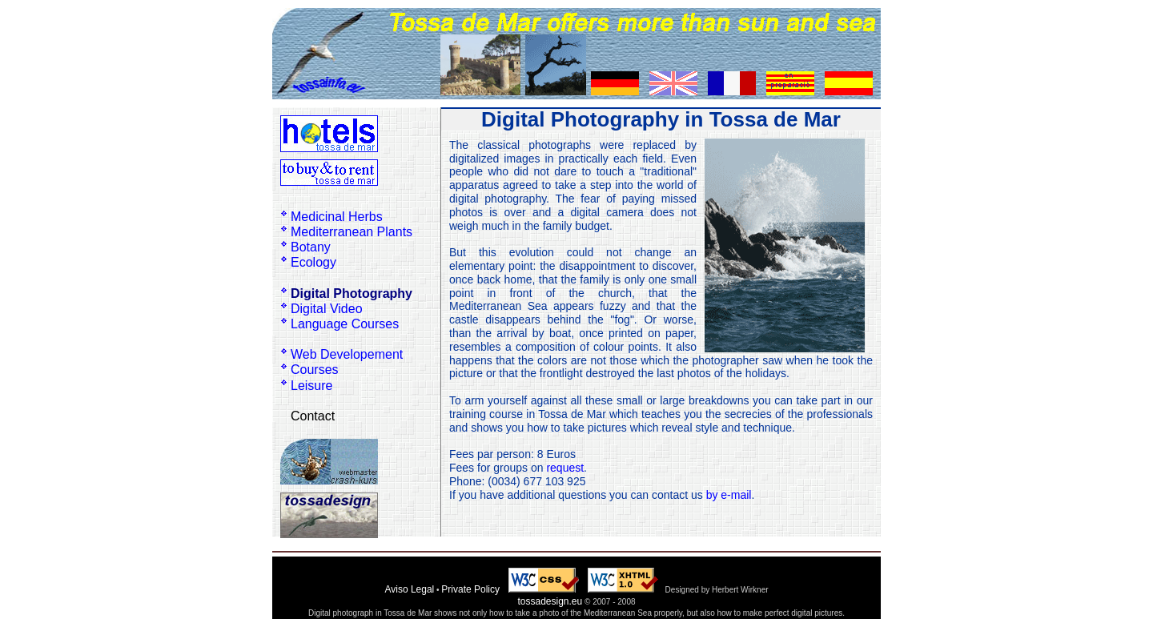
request (565, 467)
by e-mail (729, 494)
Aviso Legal (409, 589)
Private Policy (470, 589)
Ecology (313, 262)
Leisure (311, 385)
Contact (313, 416)
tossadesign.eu (549, 601)
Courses (315, 369)
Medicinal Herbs (337, 216)
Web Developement (347, 354)
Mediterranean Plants (351, 232)
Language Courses (345, 324)
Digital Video (327, 309)
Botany (311, 247)
